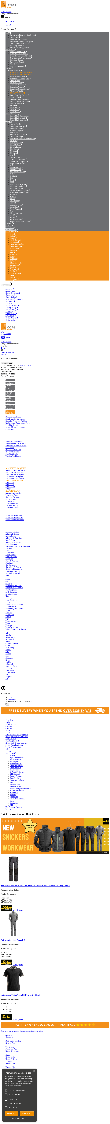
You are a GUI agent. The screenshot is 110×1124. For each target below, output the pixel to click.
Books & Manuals (13, 293)
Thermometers (16, 213)
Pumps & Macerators (13, 747)
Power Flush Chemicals (19, 118)
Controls (9, 728)
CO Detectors (15, 81)
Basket (6, 337)
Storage (8, 751)
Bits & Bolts (15, 132)
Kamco (13, 255)
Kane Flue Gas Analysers (20, 89)
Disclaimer (10, 301)
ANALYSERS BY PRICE (20, 74)
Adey (12, 234)
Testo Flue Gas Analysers (20, 101)
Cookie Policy (12, 297)
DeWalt (13, 250)
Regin (13, 261)
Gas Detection (16, 157)
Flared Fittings (16, 145)
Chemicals (9, 726)
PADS (8, 33)
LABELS (9, 68)
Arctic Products (16, 759)
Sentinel (13, 795)
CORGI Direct (16, 246)
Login (9, 25)
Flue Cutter (15, 149)
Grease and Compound (19, 161)
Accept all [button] (11, 1113)
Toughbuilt (14, 279)
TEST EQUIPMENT (13, 70)
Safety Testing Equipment (20, 190)
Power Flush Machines (19, 120)
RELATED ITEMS (17, 93)
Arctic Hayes (15, 240)
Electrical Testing (17, 83)
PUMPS (8, 226)
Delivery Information (14, 299)
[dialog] (19, 1095)
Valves (8, 730)
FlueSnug (14, 151)
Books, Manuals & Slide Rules (17, 737)
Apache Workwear (17, 757)
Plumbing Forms (17, 45)
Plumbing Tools (16, 188)
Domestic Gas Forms (18, 39)
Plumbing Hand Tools (18, 186)
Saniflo (13, 267)
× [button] (34, 1071)
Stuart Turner (15, 273)
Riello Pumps (15, 784)
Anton (13, 236)
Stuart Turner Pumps (17, 799)
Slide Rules (15, 64)
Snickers (14, 271)
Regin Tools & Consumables (16, 743)
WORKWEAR (11, 230)
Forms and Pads (12, 305)
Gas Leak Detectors (18, 85)
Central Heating (16, 137)
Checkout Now (7, 363)
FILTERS (9, 224)
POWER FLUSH (12, 114)
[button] (19, 1118)
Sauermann (15, 269)
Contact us (10, 295)
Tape (12, 211)
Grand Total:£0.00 (7, 352)
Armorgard (14, 242)
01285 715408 (6, 12)
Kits (12, 166)
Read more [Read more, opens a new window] (18, 1086)
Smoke (13, 199)
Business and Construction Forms (23, 35)
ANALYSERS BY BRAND (21, 72)
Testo (12, 277)
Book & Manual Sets (18, 52)
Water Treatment (17, 219)
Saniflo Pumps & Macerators (20, 788)
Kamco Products (16, 776)
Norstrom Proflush (17, 780)
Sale (7, 749)
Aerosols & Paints (17, 128)
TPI (12, 275)
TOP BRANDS (11, 232)
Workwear (9, 809)
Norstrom (14, 259)
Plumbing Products (12, 741)
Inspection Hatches (17, 163)
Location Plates (16, 170)
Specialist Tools (16, 205)
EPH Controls (15, 774)
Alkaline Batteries (17, 130)
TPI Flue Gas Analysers (19, 99)
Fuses (12, 155)
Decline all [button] (27, 1113)
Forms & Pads (11, 739)
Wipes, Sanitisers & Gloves (21, 221)
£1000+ (13, 105)
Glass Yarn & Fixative (19, 159)
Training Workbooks (18, 66)
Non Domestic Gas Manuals (21, 58)
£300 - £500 (15, 108)
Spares (13, 203)
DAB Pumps (15, 248)
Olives (13, 180)
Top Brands (11, 316)
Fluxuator (14, 153)
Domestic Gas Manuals (19, 54)
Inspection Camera (17, 87)
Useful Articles (12, 318)
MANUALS (10, 50)
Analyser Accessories (18, 77)
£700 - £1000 (15, 112)
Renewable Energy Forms (20, 48)
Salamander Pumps (17, 791)
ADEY (12, 755)
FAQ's (9, 303)
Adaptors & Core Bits (18, 126)
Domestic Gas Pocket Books (21, 56)
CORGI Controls (17, 244)
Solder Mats (15, 201)
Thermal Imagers (17, 103)
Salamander (15, 265)
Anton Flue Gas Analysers (20, 79)
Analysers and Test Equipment (17, 735)
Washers (14, 217)
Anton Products (16, 764)
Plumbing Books (17, 60)
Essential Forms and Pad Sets (21, 41)
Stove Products (16, 209)
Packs (8, 722)
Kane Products (15, 778)
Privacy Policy (12, 307)
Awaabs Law (11, 291)
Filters (8, 733)
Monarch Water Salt (18, 172)
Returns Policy (12, 310)
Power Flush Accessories (20, 116)
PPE (12, 182)
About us (10, 289)
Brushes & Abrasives (18, 134)
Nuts (12, 174)
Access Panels (16, 124)
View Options (18, 910)
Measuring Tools (17, 91)
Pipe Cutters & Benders (19, 184)
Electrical (14, 141)
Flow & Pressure (17, 147)
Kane (12, 257)
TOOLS (8, 122)
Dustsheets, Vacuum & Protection (23, 139)
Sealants (13, 197)
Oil (12, 178)
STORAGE (10, 228)
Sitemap (9, 312)
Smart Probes (15, 97)
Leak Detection (16, 168)
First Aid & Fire (16, 143)
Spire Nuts (14, 207)
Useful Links (11, 320)
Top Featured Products (14, 807)
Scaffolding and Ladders (19, 192)
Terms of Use (11, 314)
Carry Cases (15, 37)
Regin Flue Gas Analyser (20, 95)
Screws (13, 195)
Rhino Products (16, 263)
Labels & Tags (11, 724)
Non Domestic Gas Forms (20, 43)
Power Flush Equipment (14, 745)
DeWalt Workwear (17, 772)
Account (6, 334)
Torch (13, 215)
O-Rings (14, 176)
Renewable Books (17, 62)
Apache (13, 238)
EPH (12, 252)
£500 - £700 (15, 110)
